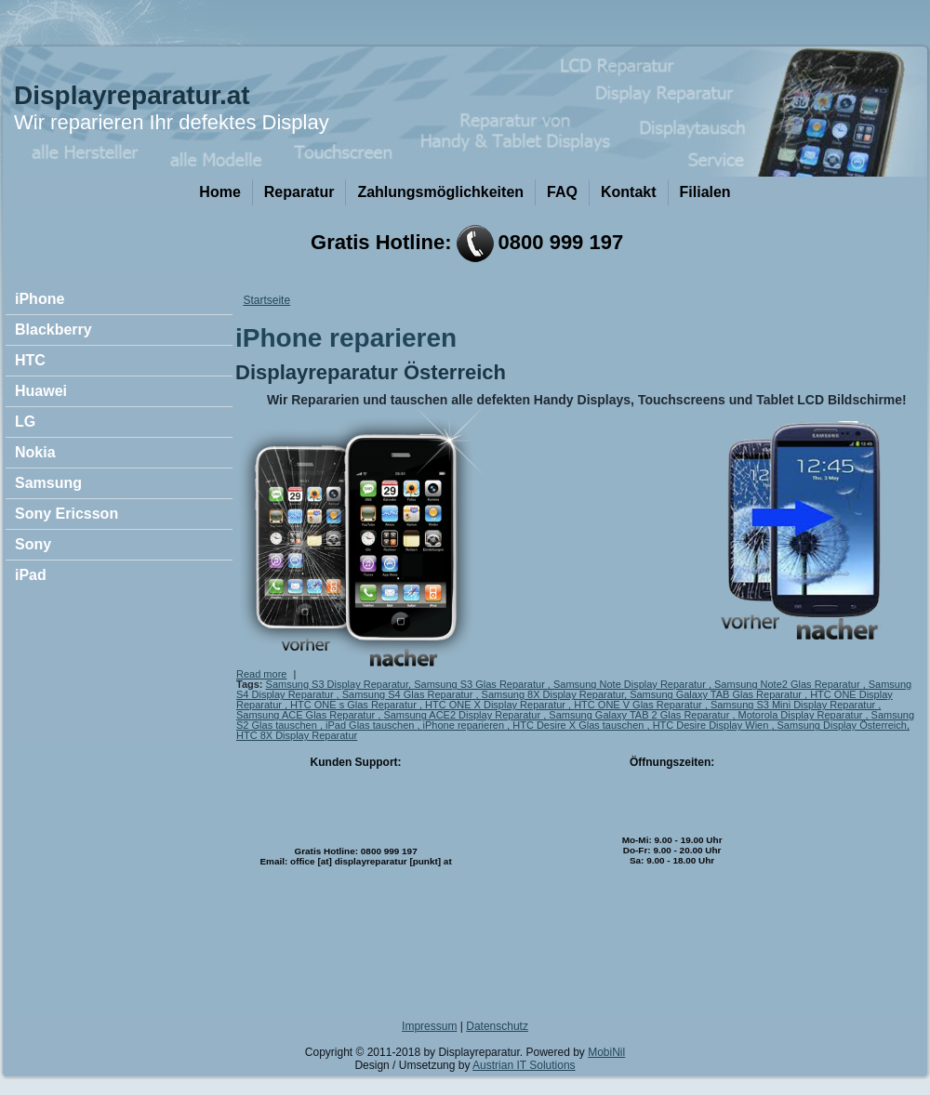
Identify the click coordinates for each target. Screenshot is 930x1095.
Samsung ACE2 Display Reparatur (463, 714)
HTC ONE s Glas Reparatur (354, 704)
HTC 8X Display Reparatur (296, 735)
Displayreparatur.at (132, 95)
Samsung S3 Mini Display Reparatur (794, 704)
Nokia (35, 452)
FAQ (562, 192)
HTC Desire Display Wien (712, 725)
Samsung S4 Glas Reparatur (409, 694)
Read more (261, 673)
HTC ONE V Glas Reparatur (639, 704)
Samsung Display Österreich (842, 725)
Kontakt (629, 192)
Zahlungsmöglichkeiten (440, 192)
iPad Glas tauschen (371, 725)
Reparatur (299, 192)
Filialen (705, 192)
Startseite (266, 300)
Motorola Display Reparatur (802, 714)
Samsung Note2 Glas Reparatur (788, 684)
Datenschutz (497, 1026)
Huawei (41, 391)
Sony (33, 544)
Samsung (48, 483)
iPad (30, 575)
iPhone (39, 299)
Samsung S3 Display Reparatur (337, 684)
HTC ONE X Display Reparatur (496, 704)
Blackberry (53, 329)
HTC (30, 360)
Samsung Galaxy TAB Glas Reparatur (717, 694)
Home (219, 192)
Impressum (429, 1026)
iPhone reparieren (465, 725)
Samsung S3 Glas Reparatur (481, 684)
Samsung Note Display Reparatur (631, 684)
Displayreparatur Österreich (370, 372)
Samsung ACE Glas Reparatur (307, 714)
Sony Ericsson (66, 513)
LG (25, 421)
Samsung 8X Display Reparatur (553, 694)
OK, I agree (791, 1061)
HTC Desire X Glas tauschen (579, 725)
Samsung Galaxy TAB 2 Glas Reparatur (640, 714)
